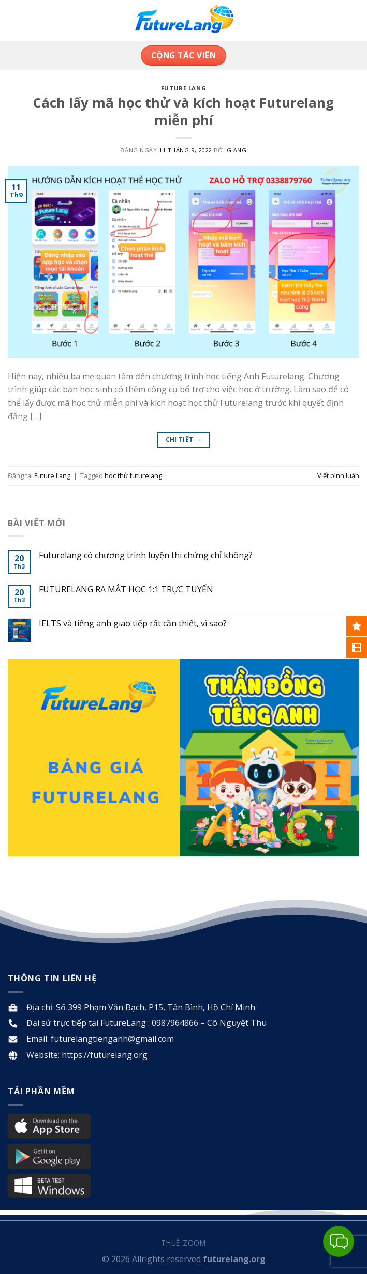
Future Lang (183, 88)
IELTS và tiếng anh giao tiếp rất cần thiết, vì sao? (133, 623)
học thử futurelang (133, 475)
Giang (237, 150)
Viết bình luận (338, 475)
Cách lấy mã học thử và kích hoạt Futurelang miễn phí (183, 111)
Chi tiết (184, 439)
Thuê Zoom (183, 1243)
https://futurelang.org (105, 1055)
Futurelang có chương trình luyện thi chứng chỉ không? (146, 555)
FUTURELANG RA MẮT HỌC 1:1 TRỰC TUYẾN (126, 589)
